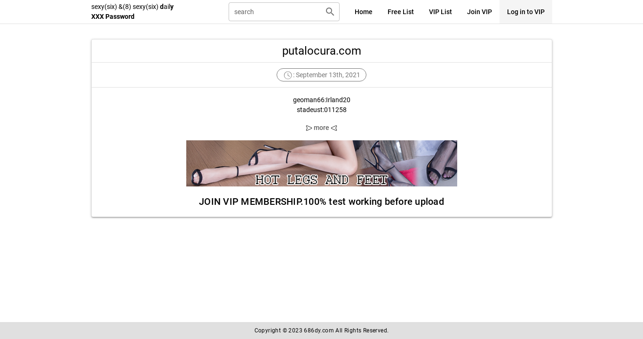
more (321, 127)
